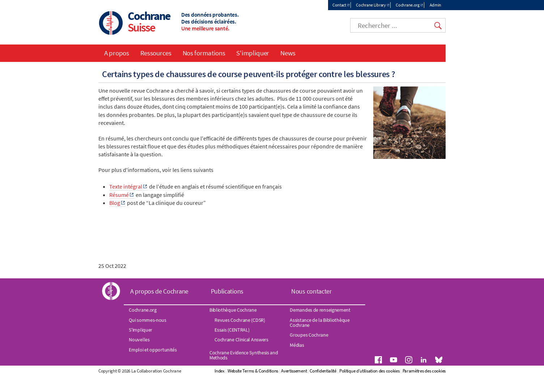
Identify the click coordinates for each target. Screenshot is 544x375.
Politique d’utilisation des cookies (369, 371)
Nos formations (204, 53)
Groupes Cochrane (309, 335)
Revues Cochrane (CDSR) (239, 320)
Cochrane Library (371, 5)
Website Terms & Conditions (253, 371)
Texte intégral (125, 186)
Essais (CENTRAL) (231, 329)
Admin (436, 5)
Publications (227, 291)
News (288, 53)
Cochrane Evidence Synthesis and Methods (243, 355)
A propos (116, 53)
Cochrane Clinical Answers (241, 339)
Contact (339, 5)
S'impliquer (252, 53)
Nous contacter (311, 291)
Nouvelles (139, 339)
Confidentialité (323, 371)
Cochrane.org (407, 5)
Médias (297, 345)
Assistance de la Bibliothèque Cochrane (319, 322)
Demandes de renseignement (320, 310)
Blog (114, 202)
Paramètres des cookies (424, 371)
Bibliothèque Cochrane (233, 310)
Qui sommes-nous (147, 320)
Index (219, 371)
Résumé (119, 194)
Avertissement (294, 371)
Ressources (155, 53)
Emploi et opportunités (153, 349)
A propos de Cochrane (159, 291)
